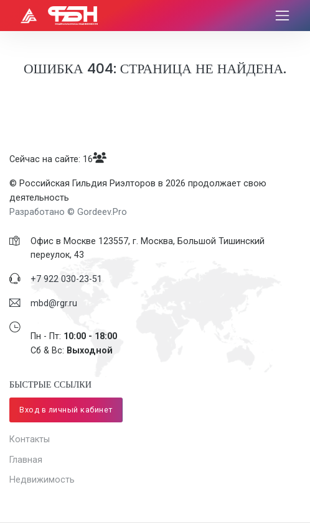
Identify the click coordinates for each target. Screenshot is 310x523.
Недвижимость (42, 479)
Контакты (29, 439)
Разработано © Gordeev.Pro (68, 212)
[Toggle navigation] (282, 16)
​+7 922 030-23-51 (66, 279)
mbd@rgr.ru (54, 303)
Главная (25, 460)
